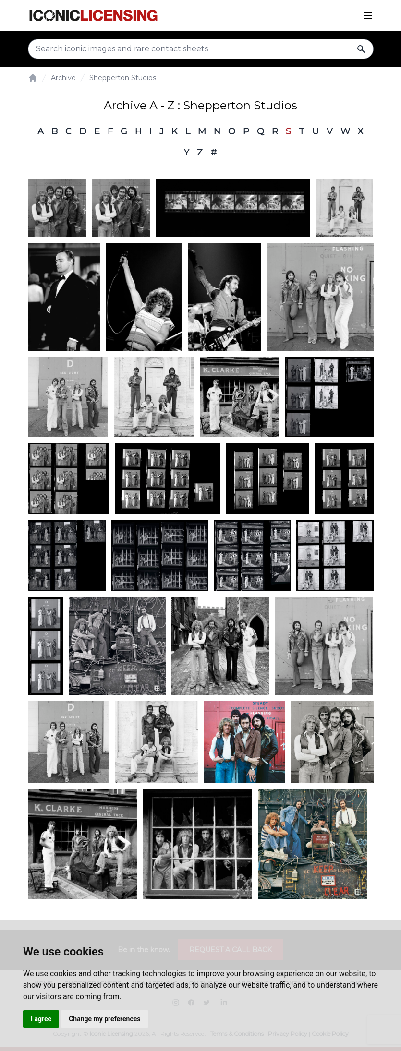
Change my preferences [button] (104, 1019)
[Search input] (201, 49)
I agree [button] (41, 1019)
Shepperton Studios (122, 77)
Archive (63, 77)
